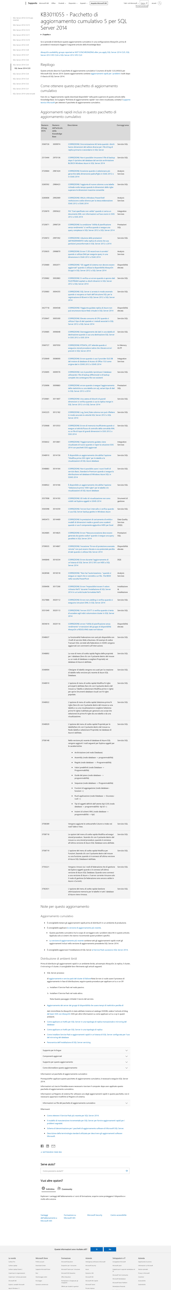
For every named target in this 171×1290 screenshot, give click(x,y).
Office (53, 3)
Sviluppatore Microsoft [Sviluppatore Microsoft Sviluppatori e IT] (119, 1262)
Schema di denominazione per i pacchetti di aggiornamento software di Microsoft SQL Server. (85, 1128)
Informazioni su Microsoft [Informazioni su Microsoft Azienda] (145, 1265)
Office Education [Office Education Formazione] (66, 1277)
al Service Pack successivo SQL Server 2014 (110, 950)
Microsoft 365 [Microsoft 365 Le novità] (13, 1281)
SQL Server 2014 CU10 (21, 40)
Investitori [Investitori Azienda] (141, 1277)
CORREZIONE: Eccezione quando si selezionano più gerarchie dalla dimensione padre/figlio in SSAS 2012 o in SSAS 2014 (91, 174)
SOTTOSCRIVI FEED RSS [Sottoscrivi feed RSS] (52, 1152)
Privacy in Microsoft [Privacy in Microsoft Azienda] (144, 1273)
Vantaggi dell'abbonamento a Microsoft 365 (49, 1218)
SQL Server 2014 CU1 (21, 89)
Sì (96, 1249)
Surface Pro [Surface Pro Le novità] (12, 1262)
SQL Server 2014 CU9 (21, 45)
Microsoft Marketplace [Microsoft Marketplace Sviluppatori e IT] (119, 1279)
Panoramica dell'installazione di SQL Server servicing (68, 1042)
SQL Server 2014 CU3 (21, 79)
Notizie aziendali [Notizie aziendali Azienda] (143, 1269)
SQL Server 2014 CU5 (21, 65)
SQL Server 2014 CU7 (21, 55)
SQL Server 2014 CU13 (21, 25)
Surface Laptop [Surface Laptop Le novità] (13, 1265)
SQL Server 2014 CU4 (21, 74)
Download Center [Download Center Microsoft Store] (41, 1265)
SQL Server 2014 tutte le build (24, 94)
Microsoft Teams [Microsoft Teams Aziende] (90, 1284)
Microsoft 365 (44, 3)
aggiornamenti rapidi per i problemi (105, 73)
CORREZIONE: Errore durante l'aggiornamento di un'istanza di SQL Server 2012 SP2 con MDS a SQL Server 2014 (89, 562)
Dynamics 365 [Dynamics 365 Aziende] (90, 1273)
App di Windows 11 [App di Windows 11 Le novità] (14, 1288)
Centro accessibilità (118, 1215)
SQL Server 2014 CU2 (21, 84)
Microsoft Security (94, 1215)
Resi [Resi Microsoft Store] (37, 1273)
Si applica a (46, 34)
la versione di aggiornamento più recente (84, 927)
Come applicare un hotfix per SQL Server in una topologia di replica (74, 1029)
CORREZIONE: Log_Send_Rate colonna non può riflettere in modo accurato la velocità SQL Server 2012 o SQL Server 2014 (91, 415)
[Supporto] (32, 3)
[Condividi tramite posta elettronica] (52, 1145)
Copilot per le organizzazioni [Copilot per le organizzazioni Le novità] (17, 1273)
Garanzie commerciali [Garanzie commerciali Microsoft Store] (42, 1284)
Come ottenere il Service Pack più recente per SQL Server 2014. (73, 1115)
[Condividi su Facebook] (42, 1145)
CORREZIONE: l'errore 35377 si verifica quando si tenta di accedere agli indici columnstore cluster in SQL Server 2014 (91, 613)
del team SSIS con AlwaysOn (59, 1014)
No (110, 1249)
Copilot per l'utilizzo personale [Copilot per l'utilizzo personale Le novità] (17, 1277)
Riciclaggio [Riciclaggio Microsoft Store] (39, 1281)
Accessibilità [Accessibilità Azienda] (141, 1281)
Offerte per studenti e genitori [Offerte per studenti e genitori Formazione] (70, 1286)
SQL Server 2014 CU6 (21, 60)
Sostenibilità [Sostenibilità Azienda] (141, 1284)
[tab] (49, 1189)
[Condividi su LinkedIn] (46, 1145)
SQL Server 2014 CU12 (21, 30)
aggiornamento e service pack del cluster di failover (70, 978)
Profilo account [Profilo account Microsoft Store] (40, 1262)
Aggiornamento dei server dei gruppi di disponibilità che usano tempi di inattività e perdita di (85, 1005)
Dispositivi (72, 3)
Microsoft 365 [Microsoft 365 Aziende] (89, 1277)
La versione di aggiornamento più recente (66, 940)
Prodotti (61, 3)
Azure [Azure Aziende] (87, 1269)
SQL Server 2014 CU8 (21, 50)
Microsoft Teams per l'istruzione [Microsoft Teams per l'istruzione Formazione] (70, 1269)
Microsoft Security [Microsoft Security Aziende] (91, 1265)
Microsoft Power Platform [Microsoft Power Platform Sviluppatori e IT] (120, 1282)
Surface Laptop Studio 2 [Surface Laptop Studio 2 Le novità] (15, 1269)
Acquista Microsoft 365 (99, 3)
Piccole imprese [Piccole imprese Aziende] (90, 1288)
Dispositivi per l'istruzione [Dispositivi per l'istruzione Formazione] (68, 1265)
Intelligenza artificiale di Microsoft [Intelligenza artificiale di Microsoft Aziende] (95, 1262)
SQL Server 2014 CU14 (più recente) (23, 19)
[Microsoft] (17, 3)
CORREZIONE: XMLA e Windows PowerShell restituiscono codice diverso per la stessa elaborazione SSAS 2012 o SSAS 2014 (90, 200)
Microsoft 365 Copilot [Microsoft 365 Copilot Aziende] (92, 1281)
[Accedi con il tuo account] (156, 3)
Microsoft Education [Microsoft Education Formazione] (67, 1262)
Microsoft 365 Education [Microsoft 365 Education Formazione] (68, 1273)
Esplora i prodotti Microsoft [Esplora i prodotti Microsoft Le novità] (16, 1284)
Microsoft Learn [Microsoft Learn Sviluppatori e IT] (117, 1265)
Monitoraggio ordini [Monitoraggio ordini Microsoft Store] (41, 1277)
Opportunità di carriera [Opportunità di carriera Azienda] (145, 1262)
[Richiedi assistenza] (144, 3)
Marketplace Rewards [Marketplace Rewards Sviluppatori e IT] (119, 1286)
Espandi (83, 3)
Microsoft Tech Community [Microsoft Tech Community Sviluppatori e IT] (120, 1275)
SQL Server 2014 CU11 (21, 35)
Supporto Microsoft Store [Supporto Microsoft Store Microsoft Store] (43, 1269)
